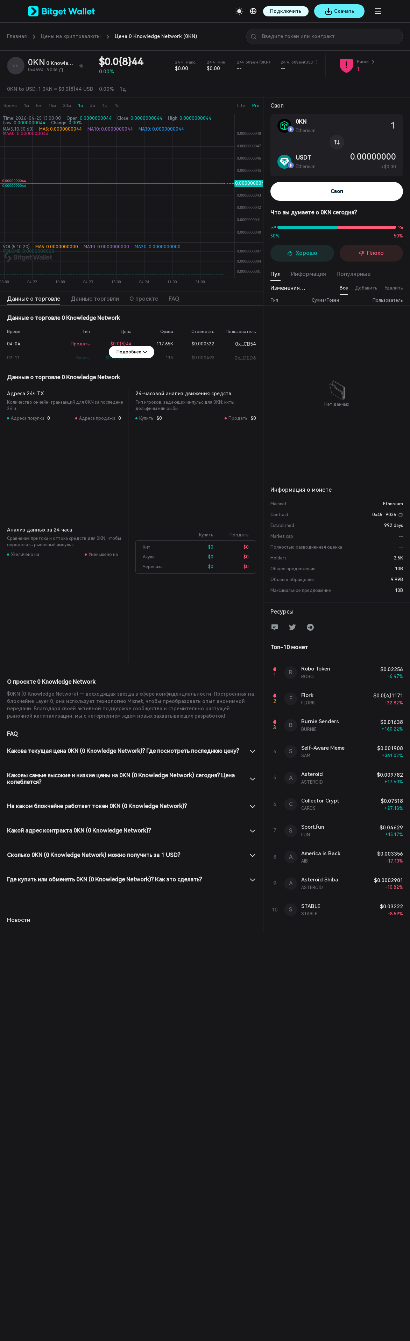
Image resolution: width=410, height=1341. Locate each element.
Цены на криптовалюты (71, 36)
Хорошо (302, 253)
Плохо (371, 253)
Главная (17, 36)
